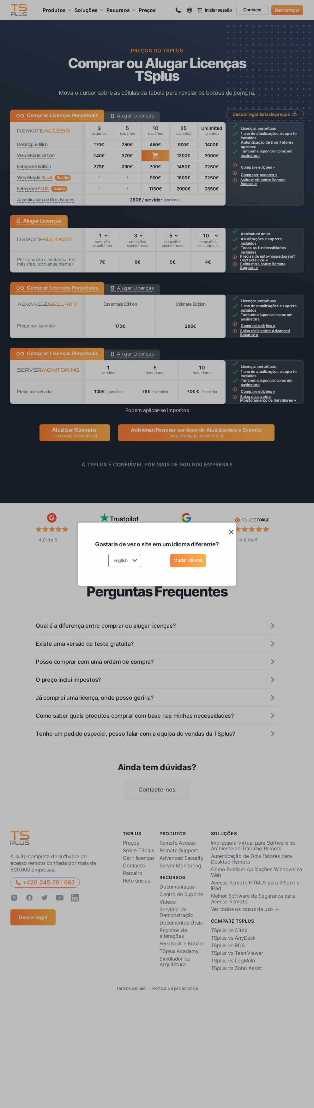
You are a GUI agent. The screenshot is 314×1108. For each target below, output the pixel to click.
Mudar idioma (187, 560)
